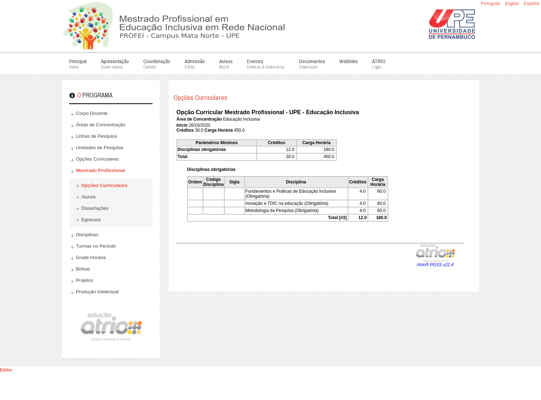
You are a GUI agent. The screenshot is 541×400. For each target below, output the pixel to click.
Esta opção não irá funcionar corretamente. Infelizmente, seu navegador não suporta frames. (320, 195)
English (512, 3)
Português (491, 3)
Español (531, 3)
